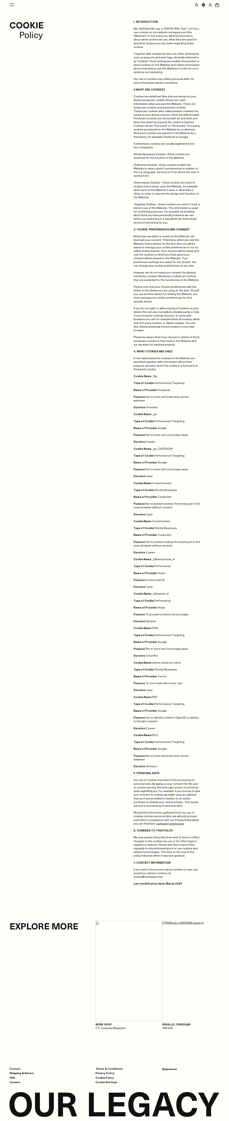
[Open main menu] (11, 4)
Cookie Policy (104, 1078)
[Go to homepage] (114, 1105)
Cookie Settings (106, 1082)
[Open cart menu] (217, 4)
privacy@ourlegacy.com (148, 877)
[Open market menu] (203, 4)
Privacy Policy (105, 1073)
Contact (15, 1068)
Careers (14, 1082)
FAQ (12, 1078)
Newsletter (169, 1069)
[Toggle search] (196, 4)
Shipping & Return (21, 1073)
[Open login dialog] (210, 4)
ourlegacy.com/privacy (170, 823)
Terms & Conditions (109, 1068)
